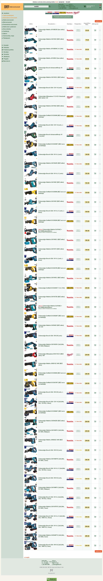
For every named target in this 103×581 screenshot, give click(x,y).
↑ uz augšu (26, 557)
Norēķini (5, 52)
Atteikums (6, 56)
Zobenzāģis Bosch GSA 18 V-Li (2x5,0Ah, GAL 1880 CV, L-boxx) (51, 526)
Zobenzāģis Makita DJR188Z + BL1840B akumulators (50, 307)
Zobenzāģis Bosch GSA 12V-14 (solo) (50, 87)
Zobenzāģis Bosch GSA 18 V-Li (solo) (50, 154)
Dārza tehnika (6, 29)
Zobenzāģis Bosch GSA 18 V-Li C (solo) (50, 173)
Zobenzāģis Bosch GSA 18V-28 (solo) (50, 335)
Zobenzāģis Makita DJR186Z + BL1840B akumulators (50, 231)
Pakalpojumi (6, 38)
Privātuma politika (8, 49)
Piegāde (5, 58)
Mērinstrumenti (7, 22)
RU (100, 7)
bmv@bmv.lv (74, 8)
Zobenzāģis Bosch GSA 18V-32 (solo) (50, 450)
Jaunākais (5, 13)
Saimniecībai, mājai (8, 35)
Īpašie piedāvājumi (8, 15)
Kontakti (5, 45)
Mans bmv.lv (6, 61)
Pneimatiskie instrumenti (9, 24)
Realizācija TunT (51, 573)
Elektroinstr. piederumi (9, 26)
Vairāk (56, 2)
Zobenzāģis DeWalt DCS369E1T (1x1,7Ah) (51, 288)
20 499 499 (63, 8)
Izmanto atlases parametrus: (62, 16)
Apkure (4, 33)
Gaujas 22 (71, 5)
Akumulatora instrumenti (9, 17)
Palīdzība (5, 47)
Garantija (5, 54)
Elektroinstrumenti (8, 20)
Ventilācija (5, 31)
